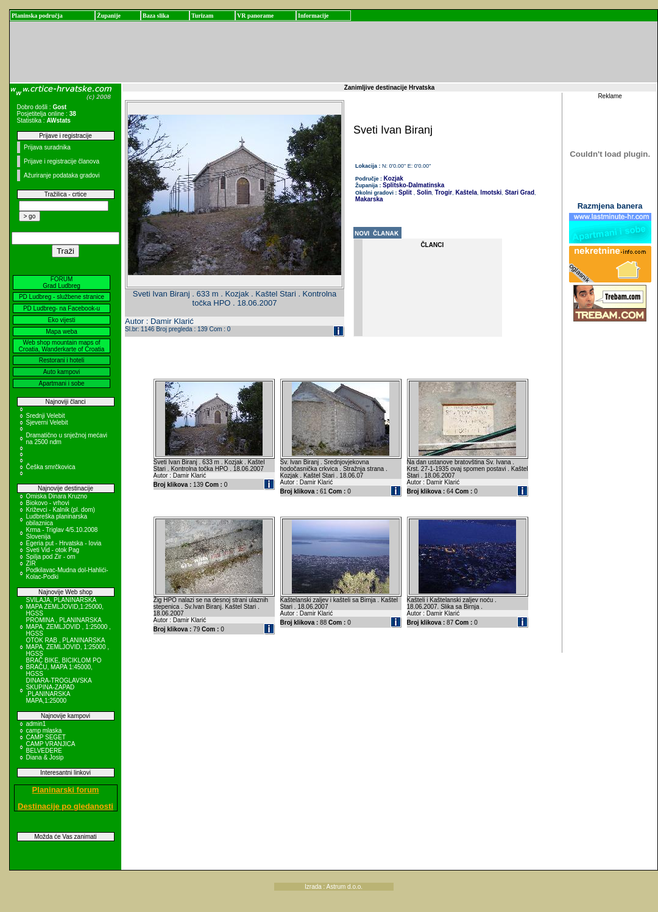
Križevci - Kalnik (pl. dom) (60, 509)
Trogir (442, 192)
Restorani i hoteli (61, 360)
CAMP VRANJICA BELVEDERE (50, 747)
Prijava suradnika (47, 147)
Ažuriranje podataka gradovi (62, 175)
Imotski (490, 192)
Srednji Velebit (45, 415)
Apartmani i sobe (61, 383)
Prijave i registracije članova (61, 161)
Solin (423, 192)
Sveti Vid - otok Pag (53, 550)
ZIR (31, 563)
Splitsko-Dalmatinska (413, 185)
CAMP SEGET (46, 737)
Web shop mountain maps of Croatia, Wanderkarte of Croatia (62, 346)
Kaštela (465, 192)
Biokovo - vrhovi (47, 503)
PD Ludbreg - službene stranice (61, 296)
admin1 (36, 723)
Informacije (313, 15)
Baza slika (156, 15)
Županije (109, 15)
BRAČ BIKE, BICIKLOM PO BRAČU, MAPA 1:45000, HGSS (64, 667)
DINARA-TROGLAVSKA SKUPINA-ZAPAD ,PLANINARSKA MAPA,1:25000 (59, 690)
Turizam (202, 15)
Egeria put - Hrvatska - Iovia (64, 543)
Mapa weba (61, 331)
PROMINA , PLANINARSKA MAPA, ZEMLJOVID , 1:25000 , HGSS (68, 627)
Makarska (369, 199)
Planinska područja (37, 15)
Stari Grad (518, 192)
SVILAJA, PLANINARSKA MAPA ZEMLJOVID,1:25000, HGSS (65, 607)
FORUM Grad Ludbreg (61, 282)
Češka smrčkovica (51, 467)
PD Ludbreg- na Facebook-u (61, 308)
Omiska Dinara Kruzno (57, 496)
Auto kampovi (61, 371)
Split (405, 192)
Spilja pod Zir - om (51, 556)
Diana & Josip (45, 757)
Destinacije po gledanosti (65, 806)
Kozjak (393, 178)
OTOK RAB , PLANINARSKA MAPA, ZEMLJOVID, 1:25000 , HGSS (68, 647)
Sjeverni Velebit (47, 422)
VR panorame (255, 15)
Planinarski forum (65, 789)
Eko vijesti (61, 320)
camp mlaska (44, 730)
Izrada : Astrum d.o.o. (334, 886)
